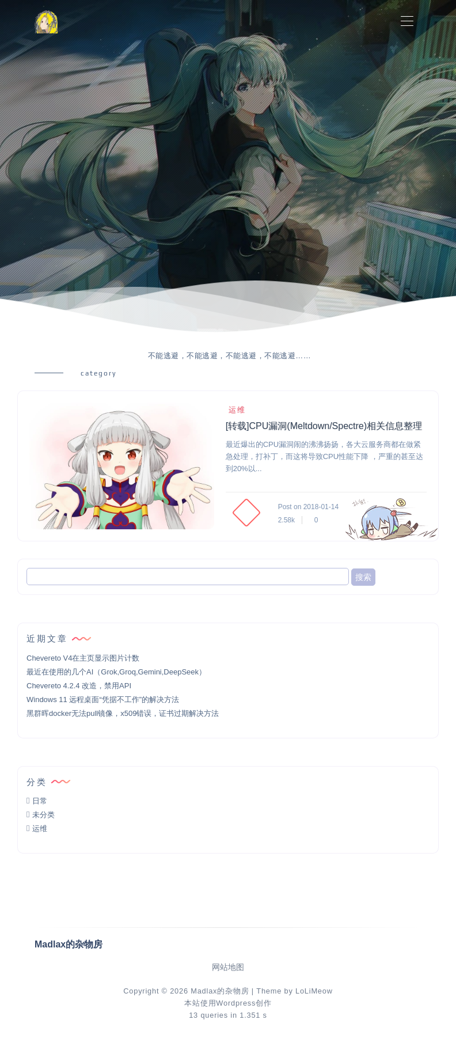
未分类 (43, 814)
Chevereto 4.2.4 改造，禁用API (78, 685)
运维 (236, 409)
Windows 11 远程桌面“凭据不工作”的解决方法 (102, 699)
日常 (39, 801)
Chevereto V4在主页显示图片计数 (83, 658)
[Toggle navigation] (406, 21)
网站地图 (228, 967)
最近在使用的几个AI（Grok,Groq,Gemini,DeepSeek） (116, 672)
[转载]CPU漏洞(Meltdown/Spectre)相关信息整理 (324, 426)
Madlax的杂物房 (220, 991)
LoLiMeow (314, 991)
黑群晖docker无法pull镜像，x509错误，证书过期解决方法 (122, 713)
